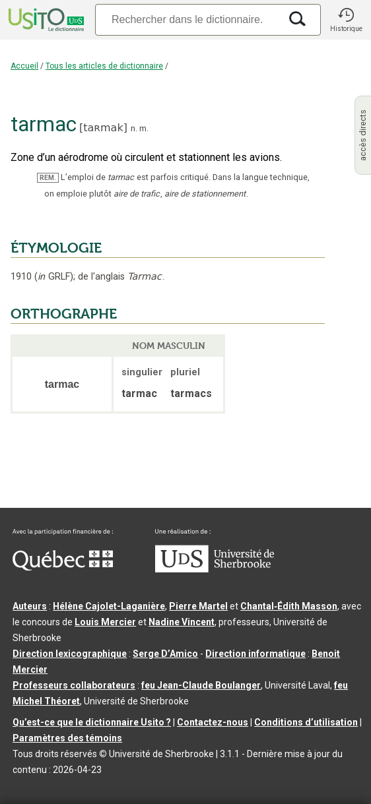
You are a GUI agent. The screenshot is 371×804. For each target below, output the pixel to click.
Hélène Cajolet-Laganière (109, 606)
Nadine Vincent (182, 622)
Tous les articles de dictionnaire (104, 66)
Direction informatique (255, 653)
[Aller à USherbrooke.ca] (214, 569)
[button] (346, 20)
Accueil (24, 66)
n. (134, 128)
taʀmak (103, 127)
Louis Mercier (105, 622)
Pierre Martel (198, 606)
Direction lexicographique (70, 653)
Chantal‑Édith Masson (288, 606)
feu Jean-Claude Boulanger (201, 685)
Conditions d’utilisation (306, 722)
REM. (48, 177)
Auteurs (30, 606)
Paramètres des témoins (67, 738)
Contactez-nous (212, 722)
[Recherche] (187, 19)
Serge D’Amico (165, 653)
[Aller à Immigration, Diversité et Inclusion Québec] (63, 567)
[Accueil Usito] (45, 20)
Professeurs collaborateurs (74, 685)
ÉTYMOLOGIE (56, 248)
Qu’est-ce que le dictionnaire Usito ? (92, 722)
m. (144, 128)
